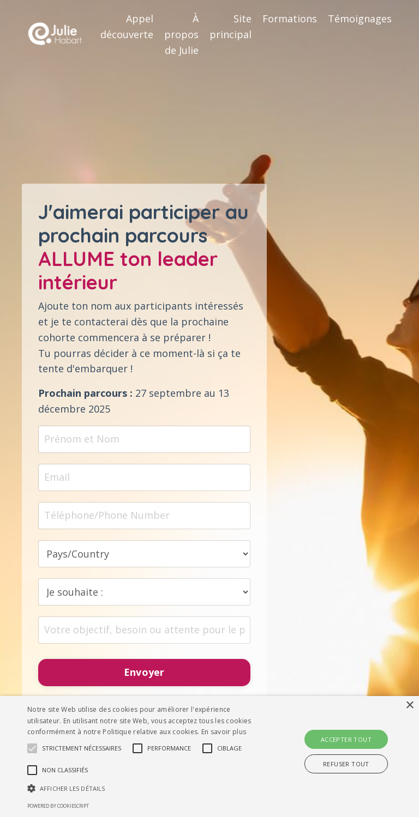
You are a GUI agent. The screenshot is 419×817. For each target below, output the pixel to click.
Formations (289, 18)
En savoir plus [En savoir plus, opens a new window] (223, 731)
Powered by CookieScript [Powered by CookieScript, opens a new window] (58, 805)
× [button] (409, 705)
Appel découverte (126, 26)
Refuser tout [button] (346, 764)
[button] (32, 748)
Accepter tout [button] (346, 739)
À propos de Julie (181, 34)
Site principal (231, 26)
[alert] (209, 756)
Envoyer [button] (144, 672)
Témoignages (360, 18)
